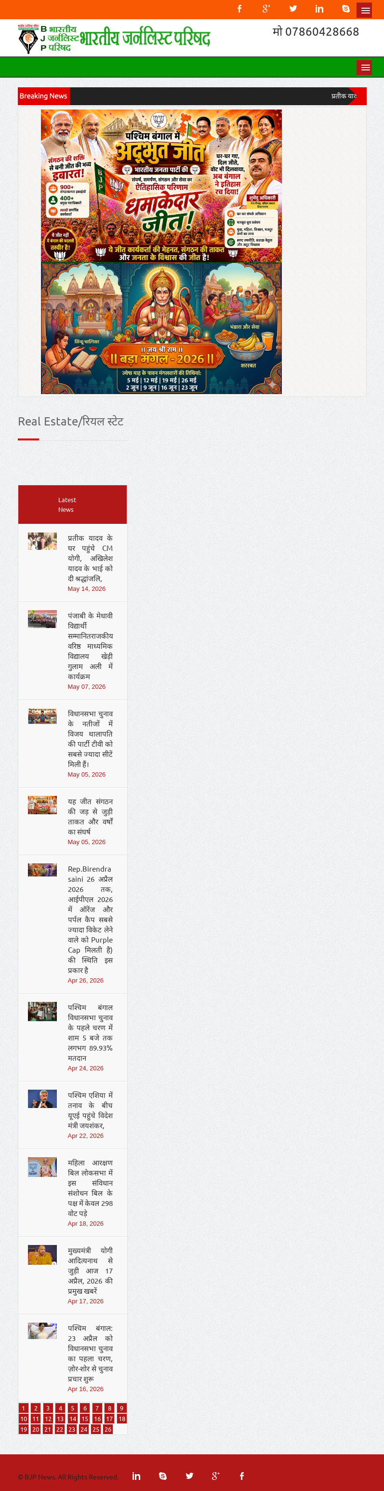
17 (109, 1418)
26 (108, 1429)
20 (35, 1429)
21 (47, 1429)
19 (23, 1429)
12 (48, 1418)
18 (122, 1418)
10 (23, 1418)
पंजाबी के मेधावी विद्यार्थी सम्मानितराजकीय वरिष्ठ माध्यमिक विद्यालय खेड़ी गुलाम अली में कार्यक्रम (90, 646)
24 (83, 1429)
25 (96, 1429)
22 (59, 1429)
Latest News (67, 504)
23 (71, 1429)
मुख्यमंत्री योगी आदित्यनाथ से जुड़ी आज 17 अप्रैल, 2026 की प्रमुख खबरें (90, 1270)
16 (97, 1418)
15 (84, 1418)
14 (72, 1418)
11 (35, 1418)
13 (60, 1418)
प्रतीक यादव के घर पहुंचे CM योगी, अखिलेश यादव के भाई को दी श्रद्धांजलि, (90, 558)
